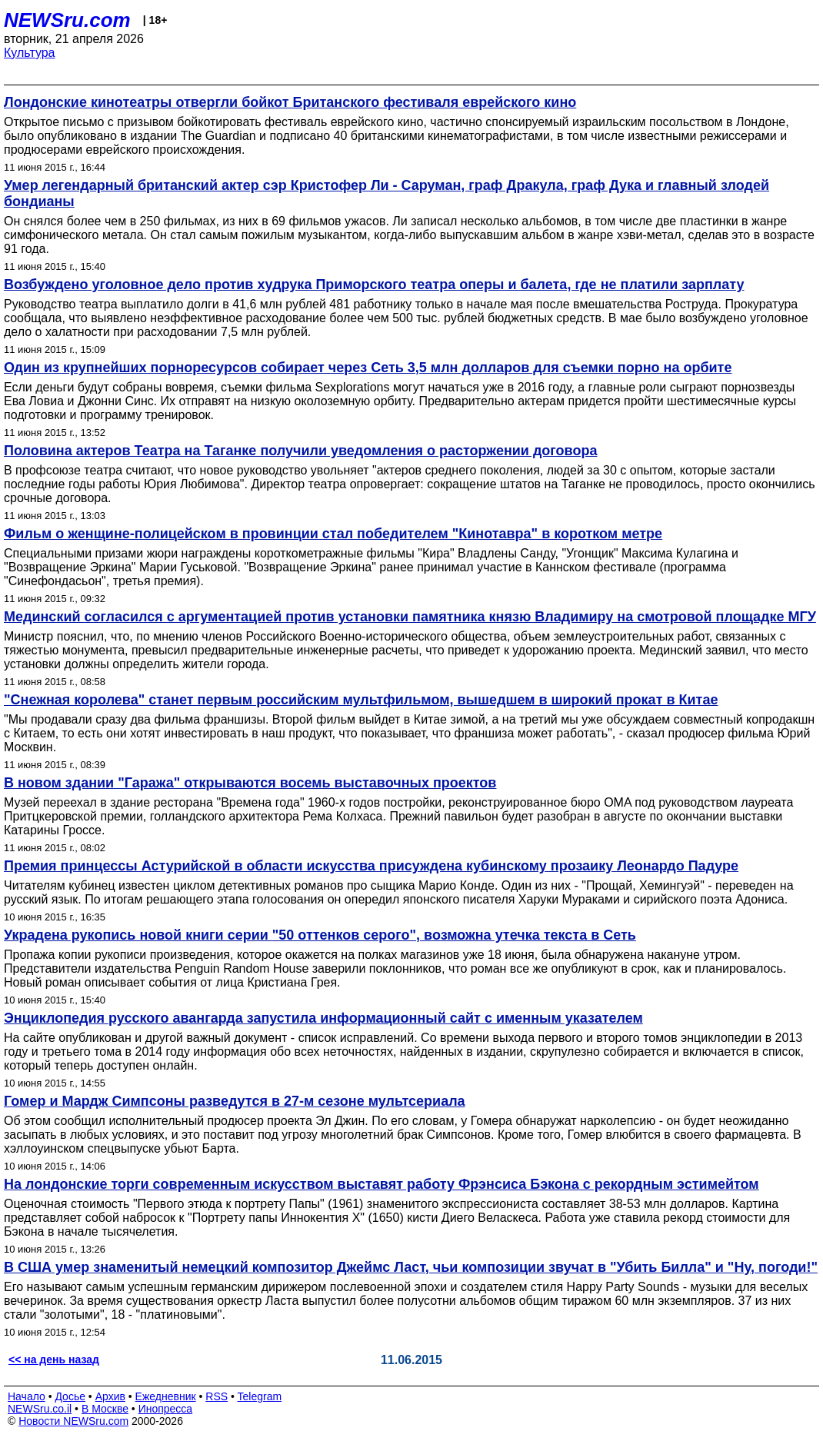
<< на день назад (53, 1359)
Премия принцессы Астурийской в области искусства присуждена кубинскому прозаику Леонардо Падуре (371, 866)
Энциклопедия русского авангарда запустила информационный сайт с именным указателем (323, 1018)
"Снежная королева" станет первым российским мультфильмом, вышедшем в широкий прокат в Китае (361, 699)
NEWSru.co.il (40, 1409)
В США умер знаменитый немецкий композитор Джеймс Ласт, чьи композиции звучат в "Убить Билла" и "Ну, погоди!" (411, 1267)
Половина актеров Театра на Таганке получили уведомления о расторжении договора (300, 450)
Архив (110, 1396)
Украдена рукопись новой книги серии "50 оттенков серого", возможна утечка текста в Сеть (320, 935)
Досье (70, 1396)
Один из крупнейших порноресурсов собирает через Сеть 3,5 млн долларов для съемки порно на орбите (367, 367)
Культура (29, 52)
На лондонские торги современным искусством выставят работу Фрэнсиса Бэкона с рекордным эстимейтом (381, 1184)
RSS (216, 1396)
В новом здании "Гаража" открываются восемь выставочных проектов (250, 782)
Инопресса (165, 1409)
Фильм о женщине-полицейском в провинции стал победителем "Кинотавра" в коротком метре (333, 533)
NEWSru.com (67, 20)
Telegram (260, 1396)
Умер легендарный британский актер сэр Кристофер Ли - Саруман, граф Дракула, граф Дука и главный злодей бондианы (386, 193)
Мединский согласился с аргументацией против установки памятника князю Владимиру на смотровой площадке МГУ (410, 616)
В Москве (105, 1409)
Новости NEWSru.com (73, 1421)
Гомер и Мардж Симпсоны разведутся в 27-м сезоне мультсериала (234, 1101)
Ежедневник (165, 1396)
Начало (26, 1396)
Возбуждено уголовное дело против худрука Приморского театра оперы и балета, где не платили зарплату (374, 284)
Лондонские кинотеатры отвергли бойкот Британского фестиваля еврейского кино (290, 102)
